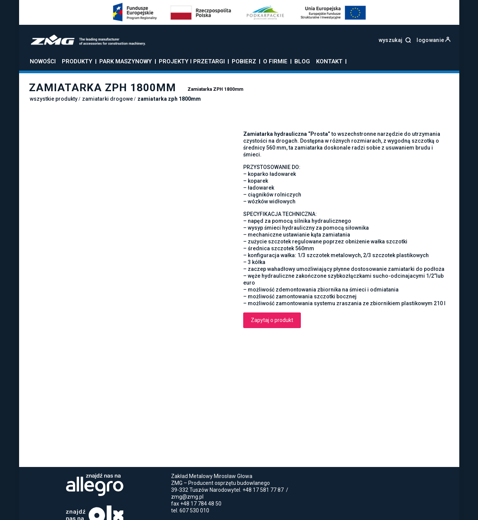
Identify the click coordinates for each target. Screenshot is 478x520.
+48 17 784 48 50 (200, 449)
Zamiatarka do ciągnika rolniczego (213, 496)
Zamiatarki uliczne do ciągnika (299, 496)
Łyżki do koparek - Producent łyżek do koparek (107, 496)
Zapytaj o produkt (272, 320)
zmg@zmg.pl (187, 442)
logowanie (434, 40)
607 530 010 (194, 456)
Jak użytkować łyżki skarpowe (64, 487)
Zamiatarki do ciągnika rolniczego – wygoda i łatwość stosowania (189, 487)
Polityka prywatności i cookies (104, 478)
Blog (147, 478)
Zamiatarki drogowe (107, 99)
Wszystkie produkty (54, 99)
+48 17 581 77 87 (263, 435)
